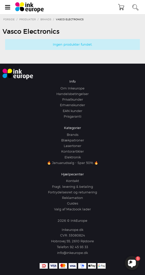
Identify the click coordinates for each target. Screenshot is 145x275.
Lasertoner (72, 146)
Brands (72, 135)
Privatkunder (72, 99)
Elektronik (73, 157)
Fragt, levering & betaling (72, 187)
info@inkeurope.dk (72, 253)
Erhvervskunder (72, 105)
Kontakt (72, 181)
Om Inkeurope (72, 88)
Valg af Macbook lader (72, 209)
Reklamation (72, 198)
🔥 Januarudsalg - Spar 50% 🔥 (72, 163)
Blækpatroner (72, 140)
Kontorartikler (72, 151)
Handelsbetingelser (72, 94)
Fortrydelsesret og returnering (72, 192)
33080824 (77, 235)
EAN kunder (72, 111)
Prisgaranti (72, 116)
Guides (72, 203)
